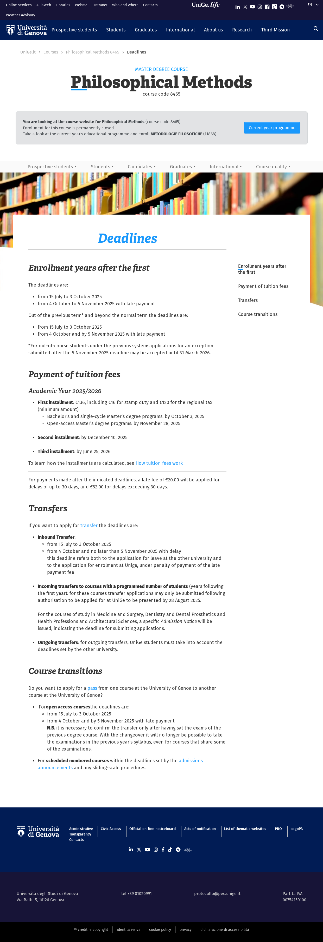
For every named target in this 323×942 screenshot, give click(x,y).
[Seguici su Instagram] (260, 6)
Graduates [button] (181, 166)
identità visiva (129, 929)
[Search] (316, 28)
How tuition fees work (159, 463)
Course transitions (257, 314)
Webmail (82, 5)
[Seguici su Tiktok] (274, 6)
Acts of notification (200, 828)
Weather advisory (20, 15)
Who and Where (125, 5)
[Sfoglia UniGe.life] (207, 10)
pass (92, 688)
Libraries (63, 5)
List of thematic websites (245, 828)
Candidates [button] (140, 166)
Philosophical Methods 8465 (92, 52)
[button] (74, 30)
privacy (186, 929)
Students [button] (100, 166)
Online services (19, 5)
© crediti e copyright (91, 929)
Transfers (248, 300)
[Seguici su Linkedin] (237, 6)
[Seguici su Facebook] (267, 6)
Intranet (100, 5)
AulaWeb (43, 5)
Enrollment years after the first (262, 269)
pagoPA (296, 828)
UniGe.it (28, 52)
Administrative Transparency (80, 831)
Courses (50, 52)
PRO (278, 828)
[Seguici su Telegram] (282, 6)
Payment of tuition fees (263, 286)
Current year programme (272, 128)
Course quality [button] (271, 166)
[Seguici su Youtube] (252, 6)
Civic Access (111, 828)
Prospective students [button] (50, 166)
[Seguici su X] (245, 6)
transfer (89, 525)
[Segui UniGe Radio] (290, 6)
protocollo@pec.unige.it (217, 894)
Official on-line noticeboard (152, 828)
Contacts (150, 5)
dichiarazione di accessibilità (224, 929)
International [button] (224, 166)
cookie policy (160, 929)
